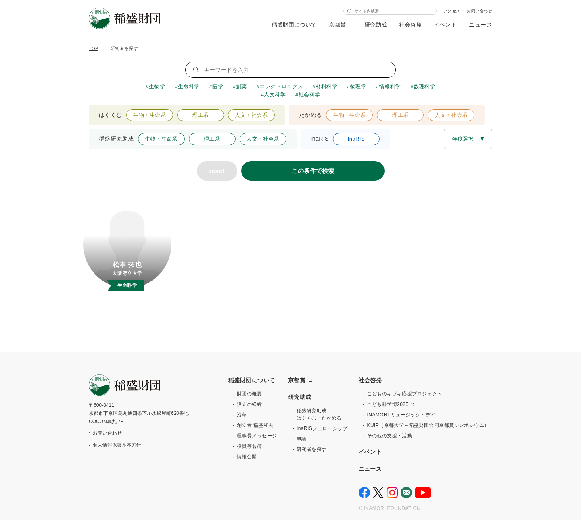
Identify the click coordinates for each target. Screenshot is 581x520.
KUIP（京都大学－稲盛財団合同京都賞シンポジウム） (428, 425)
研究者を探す (312, 449)
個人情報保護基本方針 (117, 445)
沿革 (242, 415)
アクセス (451, 11)
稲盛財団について (294, 24)
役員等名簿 (249, 446)
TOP (93, 48)
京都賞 (337, 24)
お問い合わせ (479, 11)
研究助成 (375, 24)
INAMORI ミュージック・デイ (401, 415)
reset (217, 170)
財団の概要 (249, 394)
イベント (445, 24)
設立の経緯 (249, 404)
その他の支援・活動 (389, 436)
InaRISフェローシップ (322, 428)
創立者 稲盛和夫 (255, 425)
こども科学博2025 (388, 404)
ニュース (480, 24)
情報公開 (247, 457)
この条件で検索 (313, 170)
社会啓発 (410, 24)
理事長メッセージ (257, 436)
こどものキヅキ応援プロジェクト (404, 394)
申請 (302, 439)
